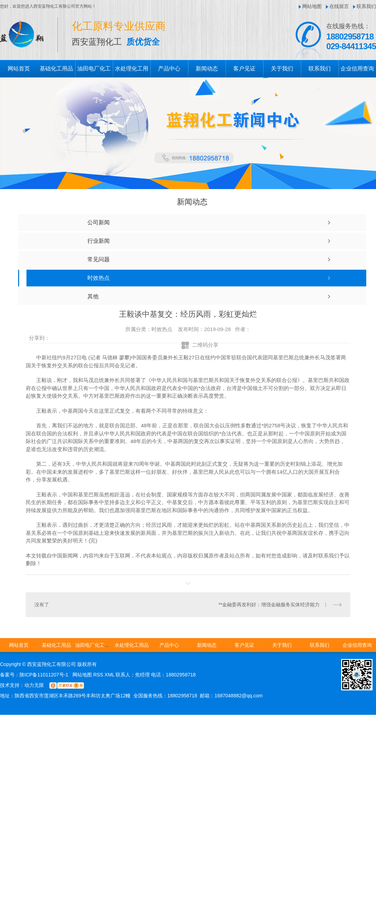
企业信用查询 (357, 69)
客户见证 (244, 69)
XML (110, 674)
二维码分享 (205, 345)
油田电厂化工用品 (94, 644)
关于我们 (282, 69)
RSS (99, 674)
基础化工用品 (56, 69)
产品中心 (169, 69)
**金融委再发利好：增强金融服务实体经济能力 (269, 604)
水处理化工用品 (132, 644)
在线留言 (339, 6)
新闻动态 (207, 69)
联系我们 (366, 6)
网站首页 (19, 69)
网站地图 (312, 6)
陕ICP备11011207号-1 (43, 674)
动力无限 (34, 685)
